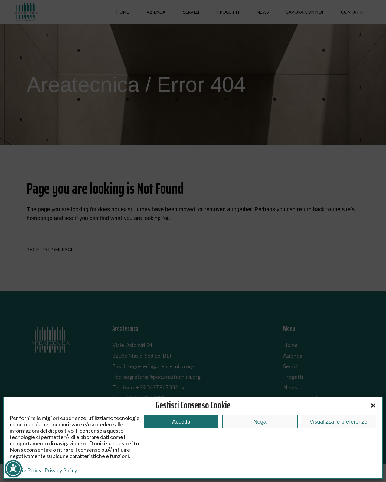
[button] (373, 405)
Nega (259, 422)
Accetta (181, 422)
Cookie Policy (25, 470)
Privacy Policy (60, 470)
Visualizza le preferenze (339, 422)
